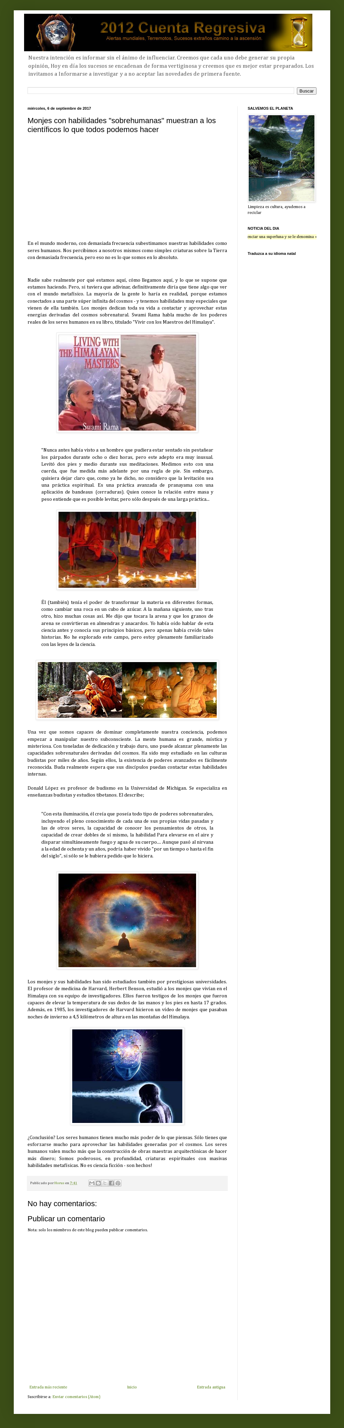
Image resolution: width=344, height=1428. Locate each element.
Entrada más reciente (48, 1387)
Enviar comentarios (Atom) (76, 1397)
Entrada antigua (211, 1387)
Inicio (132, 1387)
